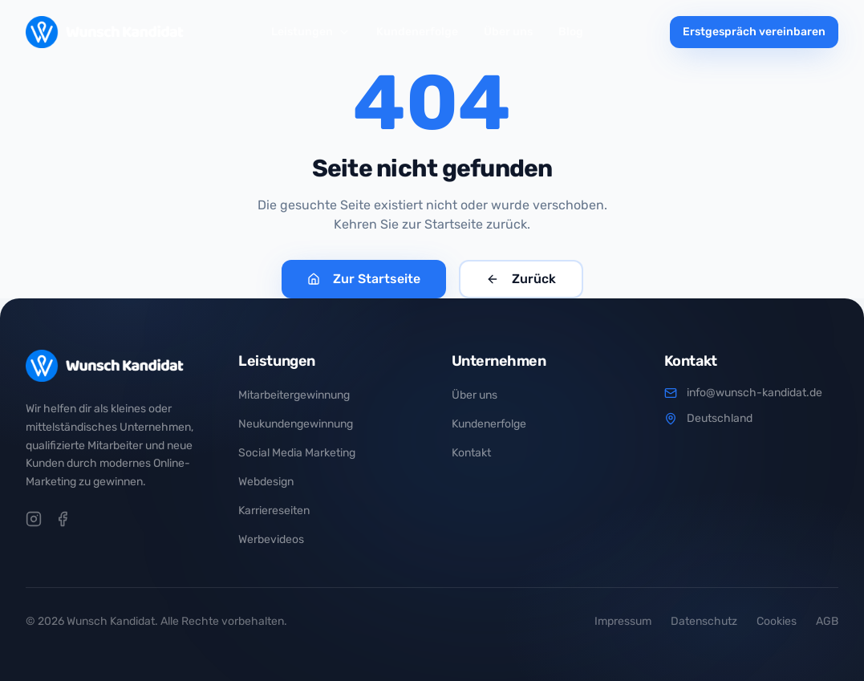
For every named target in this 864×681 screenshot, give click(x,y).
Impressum (622, 621)
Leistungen (311, 32)
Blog (570, 32)
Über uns (508, 32)
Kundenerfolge (417, 32)
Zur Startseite (363, 278)
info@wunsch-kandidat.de (754, 392)
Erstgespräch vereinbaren (754, 32)
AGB (827, 621)
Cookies (777, 621)
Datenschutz (704, 621)
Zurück (521, 278)
